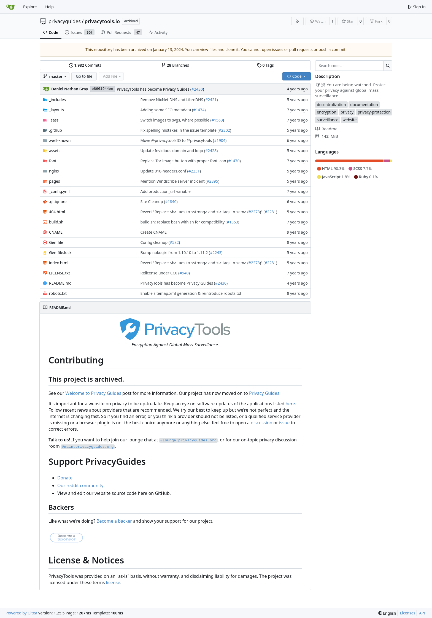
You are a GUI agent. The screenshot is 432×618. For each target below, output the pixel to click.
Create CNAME (154, 232)
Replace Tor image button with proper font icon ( (184, 160)
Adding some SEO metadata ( (167, 109)
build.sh (56, 222)
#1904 (219, 140)
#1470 (233, 160)
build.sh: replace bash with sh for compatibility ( (184, 222)
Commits (85, 65)
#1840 (170, 201)
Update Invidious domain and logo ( (173, 150)
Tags (265, 65)
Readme (326, 128)
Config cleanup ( (155, 242)
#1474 (198, 109)
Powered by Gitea (21, 613)
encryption (326, 112)
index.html (58, 262)
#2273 (254, 211)
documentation (364, 104)
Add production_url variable (166, 191)
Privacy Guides (264, 393)
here (290, 404)
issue (284, 423)
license (113, 582)
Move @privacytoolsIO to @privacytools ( (177, 140)
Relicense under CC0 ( (160, 273)
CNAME (56, 232)
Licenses (407, 613)
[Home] (10, 7)
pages (54, 181)
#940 (183, 273)
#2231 (194, 171)
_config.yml (59, 191)
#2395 (212, 181)
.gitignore (58, 201)
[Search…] (387, 65)
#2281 (270, 211)
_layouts (56, 109)
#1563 (217, 120)
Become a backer (114, 521)
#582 (174, 242)
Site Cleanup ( (153, 201)
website (350, 119)
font (52, 160)
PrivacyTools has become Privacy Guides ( (154, 89)
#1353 (232, 222)
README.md (60, 283)
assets (54, 150)
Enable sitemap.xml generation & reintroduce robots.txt (191, 293)
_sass (53, 120)
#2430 (197, 89)
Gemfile (56, 242)
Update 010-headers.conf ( (164, 171)
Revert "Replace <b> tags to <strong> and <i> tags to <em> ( (195, 211)
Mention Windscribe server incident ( (174, 181)
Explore (30, 6)
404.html (57, 211)
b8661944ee (102, 89)
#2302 (224, 130)
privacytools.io (102, 21)
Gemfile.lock (60, 252)
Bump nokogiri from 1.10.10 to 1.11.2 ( (175, 252)
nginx (54, 171)
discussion (261, 423)
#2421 (211, 99)
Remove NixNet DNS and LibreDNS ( (173, 99)
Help (49, 6)
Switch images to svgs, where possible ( (176, 120)
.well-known (60, 140)
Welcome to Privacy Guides (93, 393)
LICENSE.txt (59, 273)
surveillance (327, 119)
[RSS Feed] (297, 21)
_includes (57, 99)
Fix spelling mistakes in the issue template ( (180, 130)
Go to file (84, 76)
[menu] (387, 613)
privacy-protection (374, 112)
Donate (64, 478)
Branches (175, 65)
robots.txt (58, 293)
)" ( (262, 211)
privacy (347, 112)
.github (55, 130)
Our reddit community (80, 485)
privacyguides (64, 21)
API (422, 613)
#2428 (211, 150)
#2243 (215, 252)
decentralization (331, 104)
